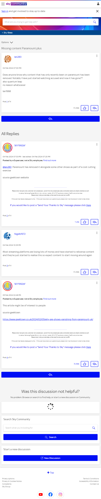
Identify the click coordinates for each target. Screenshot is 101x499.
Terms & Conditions (91, 479)
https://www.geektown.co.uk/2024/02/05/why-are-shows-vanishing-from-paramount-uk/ (48, 319)
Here (88, 205)
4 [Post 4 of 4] (7, 357)
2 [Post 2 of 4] (7, 216)
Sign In (98, 4)
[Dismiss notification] (97, 11)
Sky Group (6, 487)
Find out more (49, 160)
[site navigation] (3, 4)
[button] (97, 55)
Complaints (6, 484)
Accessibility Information (89, 481)
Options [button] (5, 42)
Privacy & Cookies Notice (12, 481)
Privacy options (8, 479)
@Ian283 (7, 167)
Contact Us (94, 484)
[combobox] (46, 22)
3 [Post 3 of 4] (7, 266)
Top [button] (52, 472)
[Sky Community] (17, 4)
